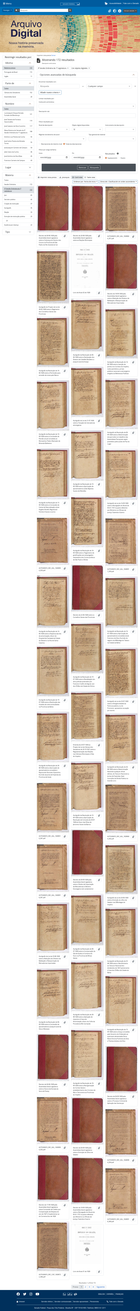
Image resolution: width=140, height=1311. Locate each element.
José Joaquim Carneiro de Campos (18, 148)
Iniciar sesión (129, 11)
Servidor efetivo (47, 1302)
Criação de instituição (18, 204)
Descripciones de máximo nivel (51, 144)
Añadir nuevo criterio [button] (49, 92)
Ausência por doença (18, 225)
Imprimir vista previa (47, 177)
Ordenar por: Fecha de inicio (85, 181)
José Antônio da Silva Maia (18, 156)
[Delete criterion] (135, 86)
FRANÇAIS (119, 1294)
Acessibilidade (115, 3)
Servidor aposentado (80, 1302)
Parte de (9, 83)
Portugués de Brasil (18, 72)
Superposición (112, 158)
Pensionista (94, 1302)
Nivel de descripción (45, 125)
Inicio (40, 153)
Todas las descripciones (73, 144)
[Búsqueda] (44, 10)
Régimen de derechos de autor (49, 135)
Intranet (21, 1302)
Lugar (8, 167)
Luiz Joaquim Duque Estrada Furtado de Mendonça (18, 114)
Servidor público (18, 200)
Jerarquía (64, 177)
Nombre (9, 103)
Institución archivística (46, 102)
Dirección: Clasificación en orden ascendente (117, 181)
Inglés (18, 76)
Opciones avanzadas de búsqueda (58, 74)
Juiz (18, 195)
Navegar (6, 10)
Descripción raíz (44, 111)
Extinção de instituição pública (18, 217)
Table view (89, 177)
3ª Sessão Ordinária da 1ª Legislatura (18, 190)
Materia (9, 175)
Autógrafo (18, 208)
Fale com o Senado (131, 3)
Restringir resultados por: (18, 57)
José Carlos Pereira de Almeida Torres (18, 142)
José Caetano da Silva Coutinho (18, 126)
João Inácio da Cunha (18, 152)
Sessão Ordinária (18, 185)
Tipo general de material (97, 135)
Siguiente (101, 1287)
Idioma (9, 62)
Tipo (7, 231)
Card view (77, 177)
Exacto (123, 158)
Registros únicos (18, 68)
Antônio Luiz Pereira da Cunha (18, 137)
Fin (73, 153)
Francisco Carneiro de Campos (18, 160)
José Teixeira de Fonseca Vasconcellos (18, 120)
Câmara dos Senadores (18, 93)
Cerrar (53, 55)
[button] (106, 3)
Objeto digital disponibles (80, 125)
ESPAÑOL (110, 1294)
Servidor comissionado (63, 1302)
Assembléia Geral (18, 97)
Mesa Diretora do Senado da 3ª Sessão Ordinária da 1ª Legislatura (18, 131)
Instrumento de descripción (114, 125)
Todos (6, 88)
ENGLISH (101, 1294)
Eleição (18, 212)
